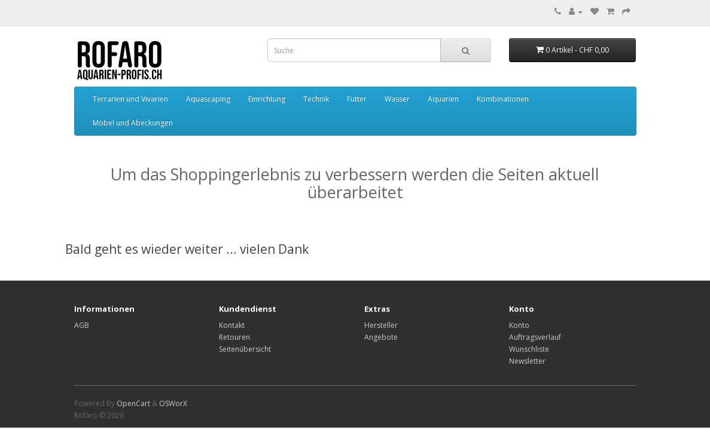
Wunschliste (529, 349)
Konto (519, 325)
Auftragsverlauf (535, 337)
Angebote (381, 337)
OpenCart (133, 403)
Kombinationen (503, 99)
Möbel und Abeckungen (133, 123)
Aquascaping (208, 99)
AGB (81, 325)
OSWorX (173, 403)
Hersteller (381, 325)
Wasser (397, 99)
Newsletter (527, 361)
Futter (357, 99)
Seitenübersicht (245, 349)
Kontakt (232, 325)
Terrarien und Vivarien (130, 99)
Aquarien (443, 99)
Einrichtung (266, 99)
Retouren (234, 337)
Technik (316, 99)
